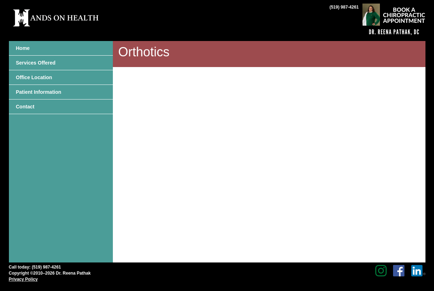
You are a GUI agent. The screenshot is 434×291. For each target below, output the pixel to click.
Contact (25, 106)
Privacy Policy (23, 279)
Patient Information (39, 92)
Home (23, 48)
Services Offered (36, 63)
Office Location (34, 77)
